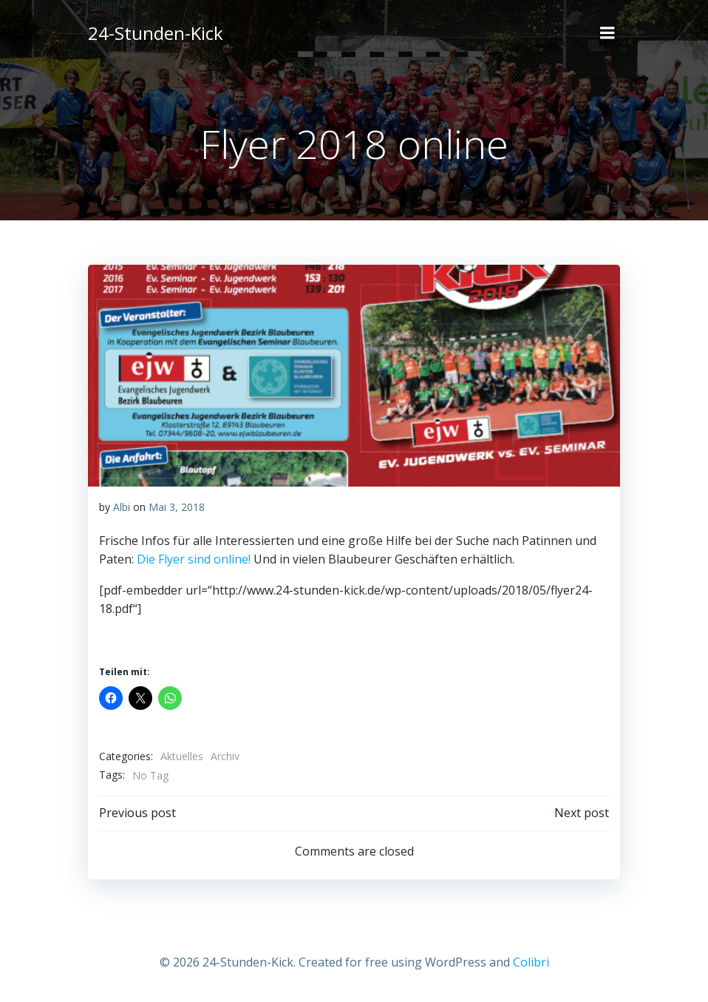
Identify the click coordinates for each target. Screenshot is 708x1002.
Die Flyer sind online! (194, 559)
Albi (121, 507)
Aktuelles (181, 756)
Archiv (225, 756)
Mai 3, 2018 (177, 507)
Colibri (531, 962)
